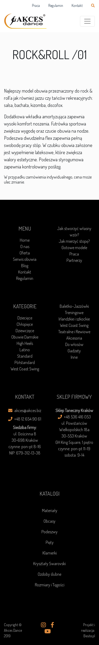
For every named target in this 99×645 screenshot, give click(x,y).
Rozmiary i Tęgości (49, 584)
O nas (24, 246)
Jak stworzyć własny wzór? (74, 231)
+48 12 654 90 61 (24, 419)
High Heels (25, 343)
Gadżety (74, 350)
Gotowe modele (74, 247)
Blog (24, 265)
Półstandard (25, 362)
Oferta (25, 253)
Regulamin (55, 5)
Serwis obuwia (24, 259)
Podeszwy (49, 531)
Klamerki (50, 553)
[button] (43, 625)
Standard (24, 356)
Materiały (49, 510)
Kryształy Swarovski (49, 563)
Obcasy (49, 521)
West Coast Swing (25, 368)
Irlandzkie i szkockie (74, 319)
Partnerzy (74, 260)
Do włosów (74, 344)
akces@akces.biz (24, 410)
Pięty (50, 542)
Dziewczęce (25, 330)
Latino (25, 349)
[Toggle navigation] (87, 21)
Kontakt (77, 5)
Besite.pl (89, 636)
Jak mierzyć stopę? (74, 241)
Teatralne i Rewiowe (74, 331)
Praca (36, 5)
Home (25, 240)
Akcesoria (74, 338)
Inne (74, 357)
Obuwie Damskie (24, 337)
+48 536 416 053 (74, 416)
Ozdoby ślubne (49, 574)
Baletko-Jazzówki (74, 306)
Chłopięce (25, 324)
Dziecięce (24, 318)
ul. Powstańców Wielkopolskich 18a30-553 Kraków (74, 430)
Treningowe (74, 312)
